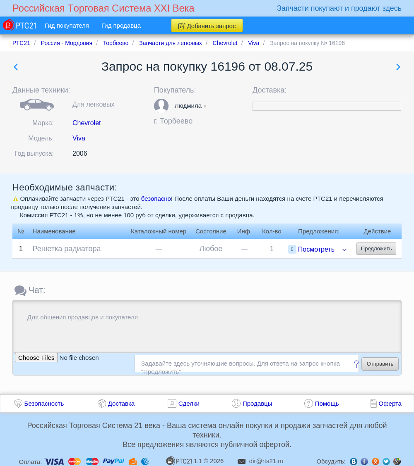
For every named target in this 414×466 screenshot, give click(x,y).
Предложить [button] (376, 248)
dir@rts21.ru (266, 460)
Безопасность (44, 403)
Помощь (327, 403)
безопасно (156, 198)
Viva (78, 138)
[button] (161, 106)
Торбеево (176, 121)
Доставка (121, 403)
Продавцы (257, 403)
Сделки (189, 403)
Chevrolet (86, 122)
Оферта (390, 403)
